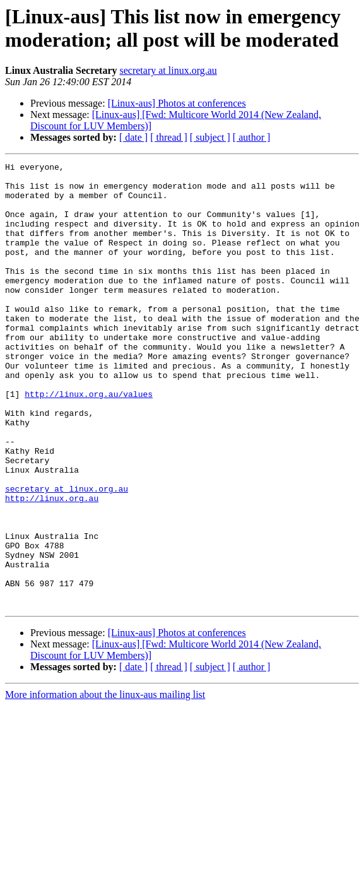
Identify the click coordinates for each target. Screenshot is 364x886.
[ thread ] (168, 137)
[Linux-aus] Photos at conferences (177, 103)
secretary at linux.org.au (167, 70)
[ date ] (133, 137)
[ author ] (252, 137)
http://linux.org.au (51, 566)
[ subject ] (210, 137)
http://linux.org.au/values (89, 441)
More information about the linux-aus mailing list (105, 783)
